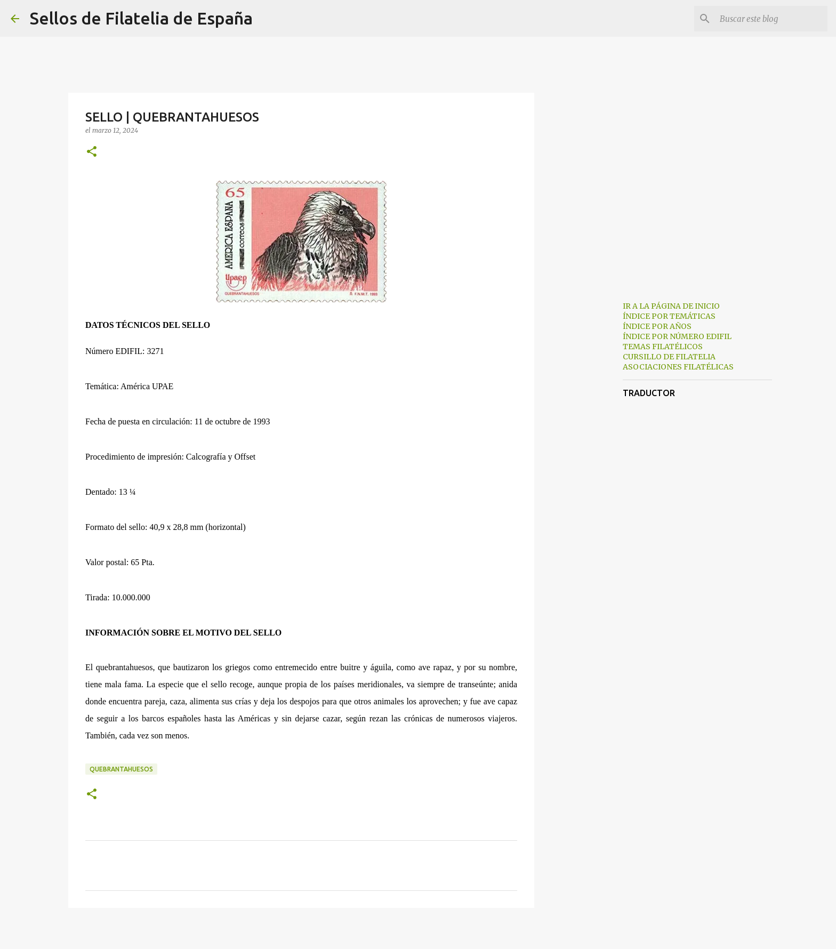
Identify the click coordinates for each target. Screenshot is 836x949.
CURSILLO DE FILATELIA (669, 356)
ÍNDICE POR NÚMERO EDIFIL (677, 336)
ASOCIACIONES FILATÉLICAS (678, 367)
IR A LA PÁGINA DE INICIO (671, 306)
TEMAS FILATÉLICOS (663, 346)
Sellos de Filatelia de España (141, 18)
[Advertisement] (588, 461)
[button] (91, 152)
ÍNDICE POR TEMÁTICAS (669, 316)
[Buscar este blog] (771, 18)
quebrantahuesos (121, 769)
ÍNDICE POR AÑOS (657, 326)
